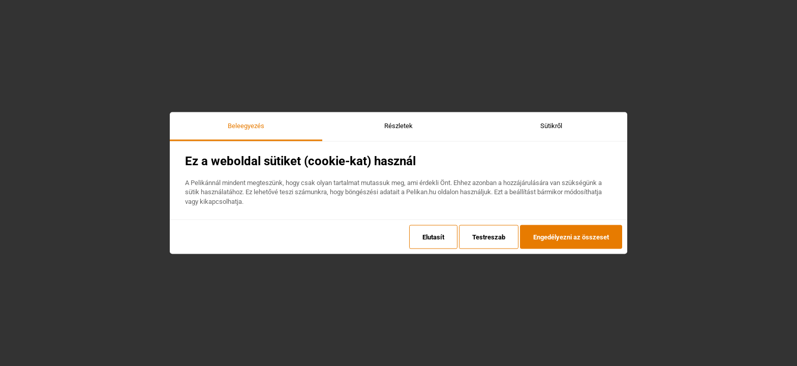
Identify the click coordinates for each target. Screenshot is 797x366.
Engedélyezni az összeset (571, 236)
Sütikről (551, 126)
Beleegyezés (246, 126)
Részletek (398, 126)
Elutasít (433, 236)
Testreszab (488, 236)
